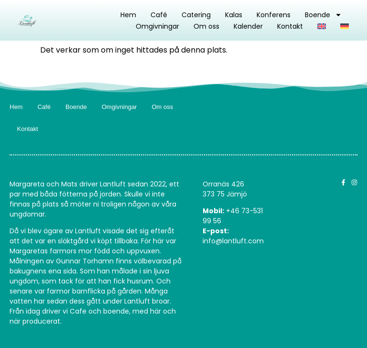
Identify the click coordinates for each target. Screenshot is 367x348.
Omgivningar (157, 26)
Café (159, 15)
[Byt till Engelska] (321, 26)
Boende (323, 15)
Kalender (248, 26)
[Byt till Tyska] (344, 26)
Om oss (206, 26)
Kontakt (290, 26)
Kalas (233, 15)
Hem (128, 15)
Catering (196, 15)
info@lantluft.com (233, 241)
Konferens (274, 15)
